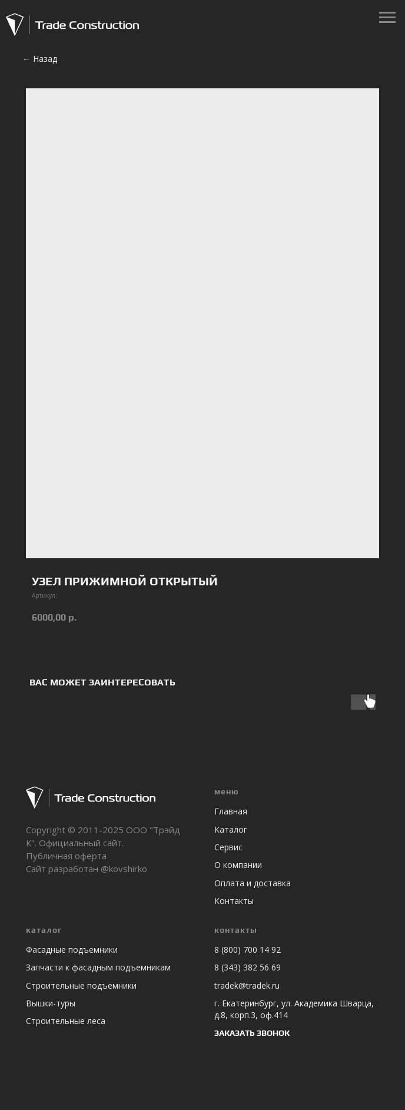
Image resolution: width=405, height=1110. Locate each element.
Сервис (228, 847)
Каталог (230, 829)
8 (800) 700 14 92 (247, 949)
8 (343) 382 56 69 (247, 967)
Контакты (234, 900)
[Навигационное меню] (387, 18)
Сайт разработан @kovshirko (86, 868)
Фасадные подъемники (72, 949)
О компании (238, 864)
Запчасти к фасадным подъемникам (98, 967)
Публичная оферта (66, 856)
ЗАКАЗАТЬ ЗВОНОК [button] (252, 1033)
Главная (230, 811)
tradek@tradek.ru (247, 985)
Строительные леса (65, 1020)
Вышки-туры (50, 1003)
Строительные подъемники (81, 985)
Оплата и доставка (252, 883)
